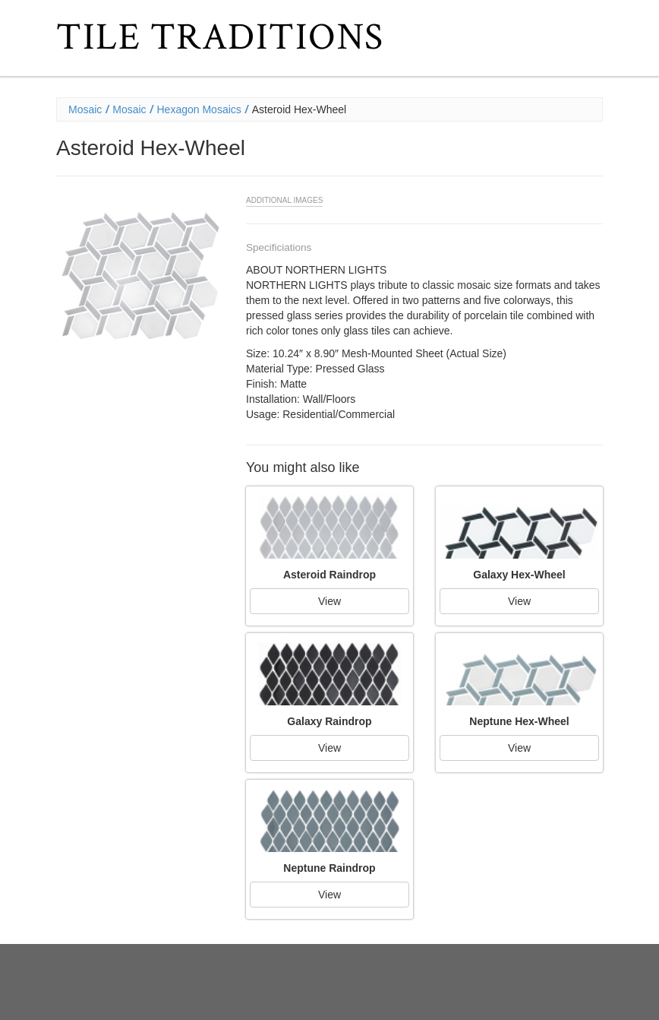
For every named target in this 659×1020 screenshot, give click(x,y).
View (329, 601)
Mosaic (85, 109)
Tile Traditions (220, 37)
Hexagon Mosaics (199, 109)
